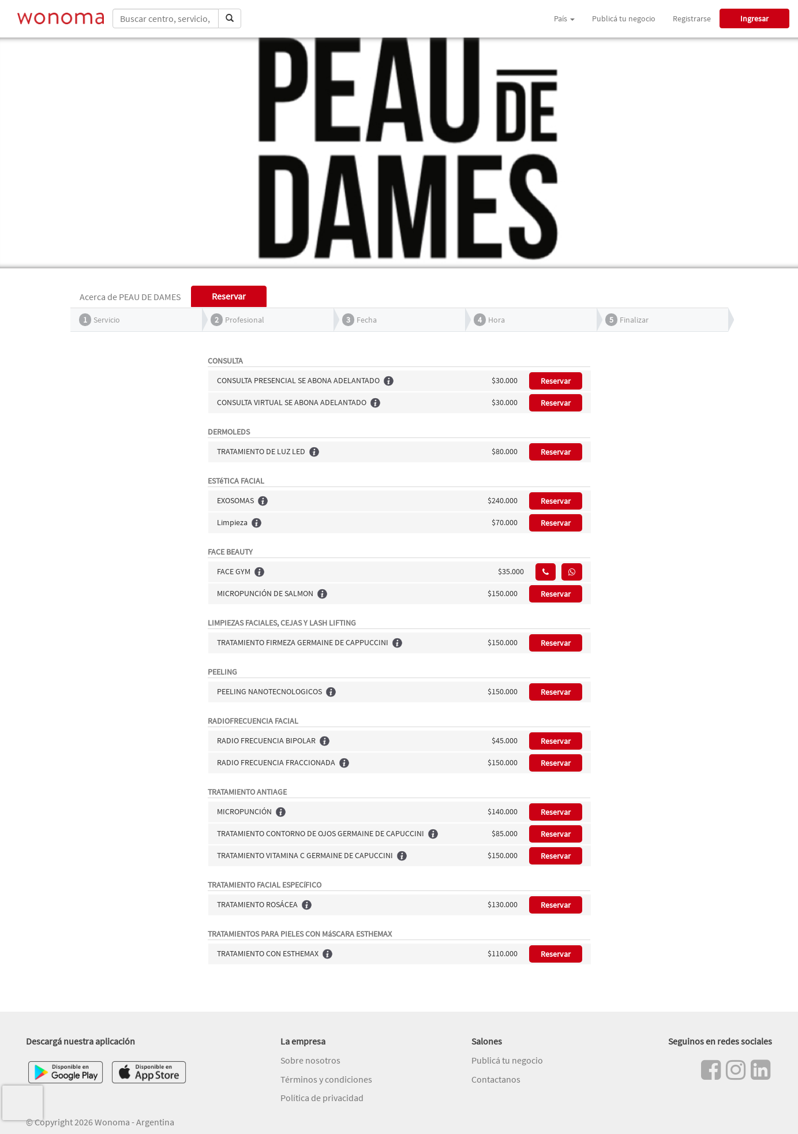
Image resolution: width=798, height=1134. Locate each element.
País (564, 18)
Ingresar (754, 18)
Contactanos (495, 1079)
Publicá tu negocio (623, 18)
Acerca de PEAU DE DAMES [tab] (130, 296)
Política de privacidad (322, 1097)
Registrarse (692, 18)
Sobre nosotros (310, 1060)
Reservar (556, 381)
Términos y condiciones (326, 1079)
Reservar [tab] (229, 296)
